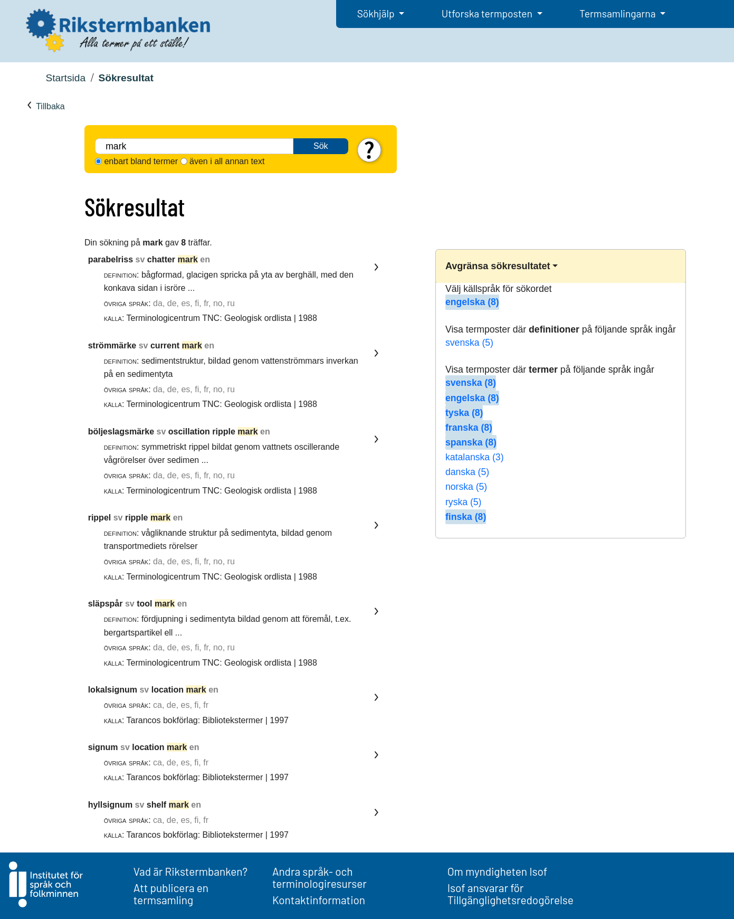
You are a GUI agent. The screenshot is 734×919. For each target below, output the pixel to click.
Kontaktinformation (318, 899)
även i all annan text (226, 161)
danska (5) (467, 472)
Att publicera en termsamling (171, 893)
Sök (320, 145)
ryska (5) (463, 502)
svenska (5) (469, 342)
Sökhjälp (377, 13)
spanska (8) (471, 442)
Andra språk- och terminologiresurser (319, 877)
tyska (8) (464, 413)
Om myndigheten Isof (497, 871)
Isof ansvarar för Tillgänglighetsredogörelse (510, 893)
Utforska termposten (488, 13)
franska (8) (468, 427)
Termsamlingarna (618, 13)
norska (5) (466, 486)
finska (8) (465, 516)
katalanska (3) (474, 457)
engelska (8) (472, 302)
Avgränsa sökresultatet (497, 266)
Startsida (65, 77)
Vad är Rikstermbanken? (190, 871)
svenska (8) (470, 382)
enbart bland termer (141, 161)
